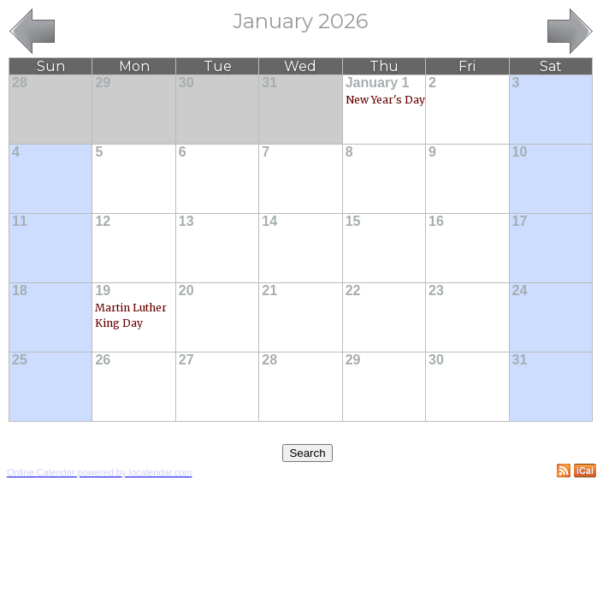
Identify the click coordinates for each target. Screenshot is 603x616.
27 (186, 359)
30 (186, 82)
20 (186, 290)
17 (520, 221)
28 (19, 82)
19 (102, 290)
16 (436, 221)
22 (353, 290)
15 (353, 221)
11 (19, 221)
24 (520, 290)
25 (19, 359)
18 (19, 290)
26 (102, 359)
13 (186, 221)
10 (520, 152)
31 (269, 82)
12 (102, 221)
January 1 (378, 82)
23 (436, 290)
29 (102, 82)
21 (269, 290)
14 (269, 221)
